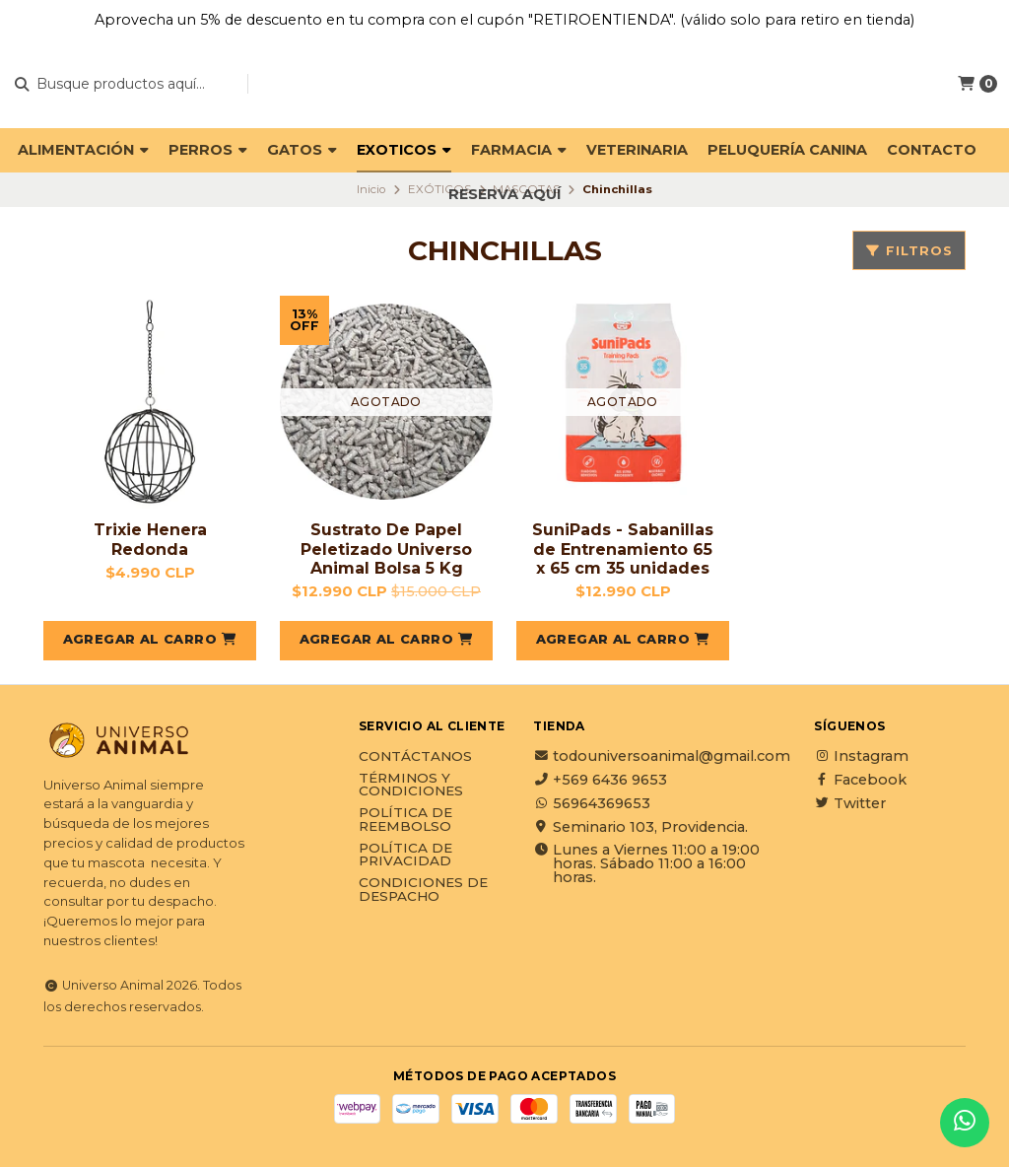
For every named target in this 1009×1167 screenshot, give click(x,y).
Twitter (850, 803)
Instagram (861, 756)
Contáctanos (415, 757)
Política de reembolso (405, 819)
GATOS (302, 150)
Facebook (860, 780)
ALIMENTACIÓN (83, 150)
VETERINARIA (637, 150)
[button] (149, 640)
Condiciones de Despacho (423, 889)
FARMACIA (519, 150)
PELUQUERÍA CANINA (787, 150)
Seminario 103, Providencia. (640, 827)
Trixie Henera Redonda (150, 539)
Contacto (931, 150)
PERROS (207, 150)
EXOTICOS (404, 150)
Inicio (371, 189)
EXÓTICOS (439, 189)
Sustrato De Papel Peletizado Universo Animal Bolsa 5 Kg (386, 548)
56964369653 (591, 803)
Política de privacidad (405, 855)
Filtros (909, 250)
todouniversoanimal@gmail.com (661, 756)
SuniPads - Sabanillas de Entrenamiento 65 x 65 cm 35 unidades (622, 548)
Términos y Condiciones (411, 785)
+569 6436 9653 (600, 780)
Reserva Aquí (504, 194)
